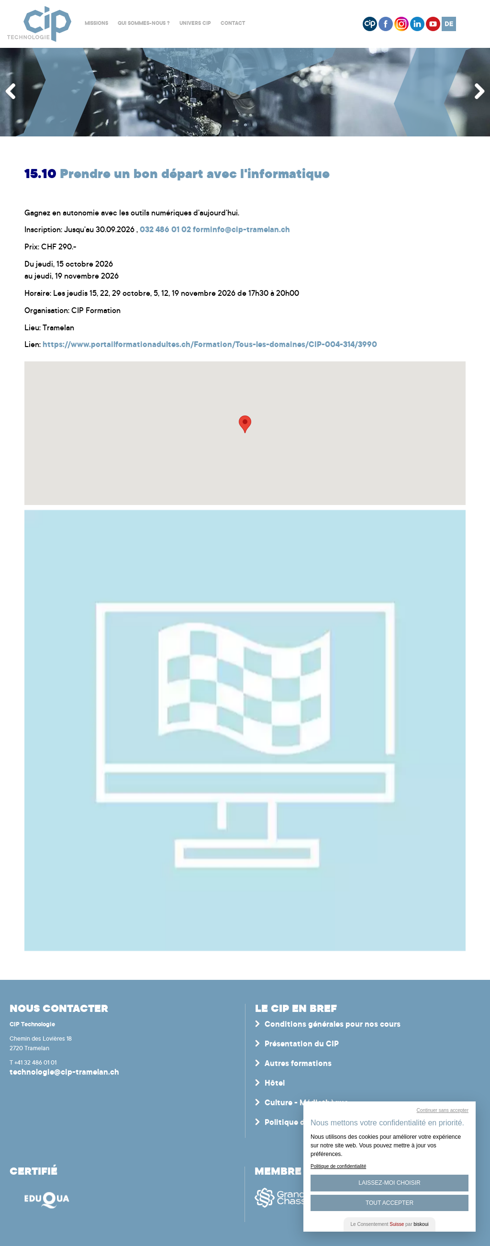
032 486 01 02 (165, 230)
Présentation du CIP (302, 1044)
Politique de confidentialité (338, 1166)
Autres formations (298, 1064)
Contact (233, 24)
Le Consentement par (390, 1224)
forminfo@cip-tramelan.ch (241, 230)
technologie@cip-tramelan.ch (64, 1072)
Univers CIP (195, 24)
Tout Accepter (389, 1203)
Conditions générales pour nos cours (333, 1025)
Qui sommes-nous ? (144, 24)
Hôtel (275, 1083)
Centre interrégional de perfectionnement (39, 24)
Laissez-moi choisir (389, 1182)
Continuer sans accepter (442, 1110)
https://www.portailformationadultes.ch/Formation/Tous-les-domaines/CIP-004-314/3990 (210, 345)
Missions (96, 24)
